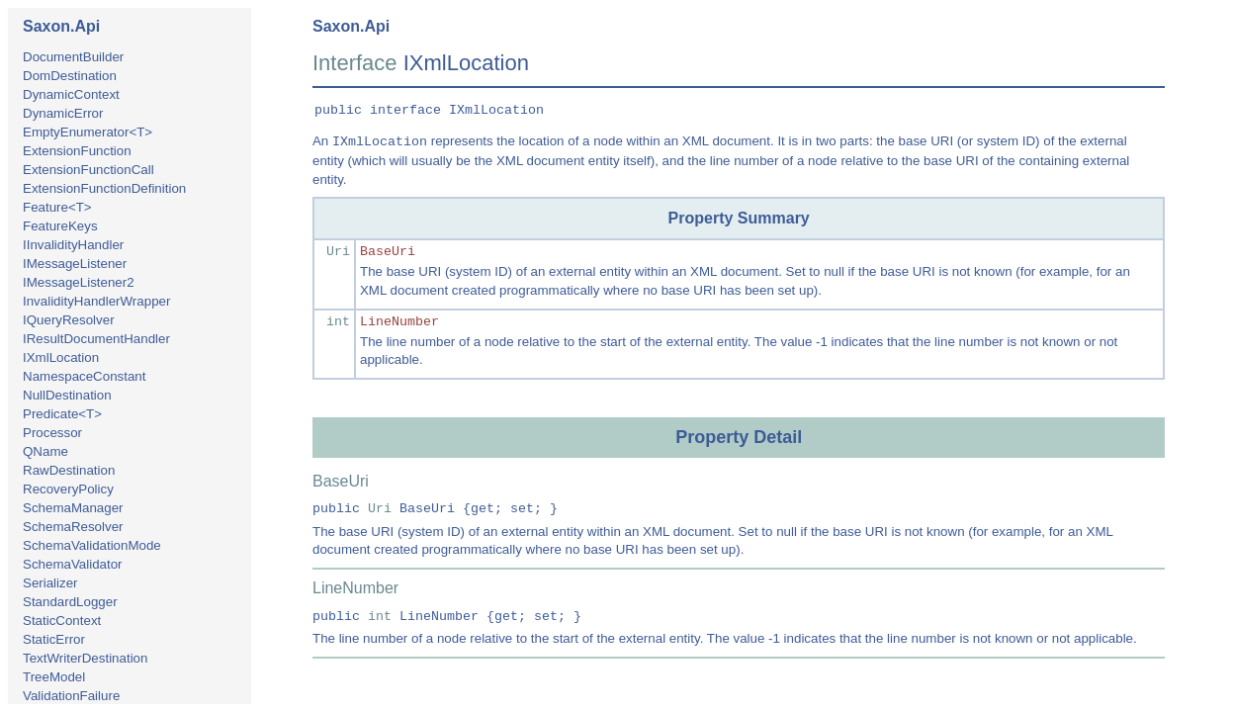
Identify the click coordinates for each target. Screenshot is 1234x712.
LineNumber (399, 321)
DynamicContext (71, 94)
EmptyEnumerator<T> (87, 132)
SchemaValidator (73, 564)
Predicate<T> (62, 413)
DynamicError (63, 113)
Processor (52, 432)
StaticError (54, 639)
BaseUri (387, 251)
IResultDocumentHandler (96, 338)
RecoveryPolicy (68, 489)
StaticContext (62, 620)
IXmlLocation (61, 357)
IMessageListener (75, 263)
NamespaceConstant (84, 376)
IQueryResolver (69, 319)
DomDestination (70, 75)
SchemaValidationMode (92, 545)
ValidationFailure (71, 695)
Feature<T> (57, 207)
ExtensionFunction (77, 150)
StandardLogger (70, 601)
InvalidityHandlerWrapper (96, 301)
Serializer (50, 583)
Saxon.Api (61, 26)
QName (45, 451)
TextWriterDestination (85, 658)
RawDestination (69, 470)
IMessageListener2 (78, 282)
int (338, 321)
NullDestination (67, 395)
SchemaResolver (73, 526)
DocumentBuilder (73, 56)
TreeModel (54, 676)
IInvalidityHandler (73, 244)
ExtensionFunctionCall (88, 169)
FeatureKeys (60, 226)
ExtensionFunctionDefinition (104, 188)
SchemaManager (73, 507)
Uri (338, 251)
